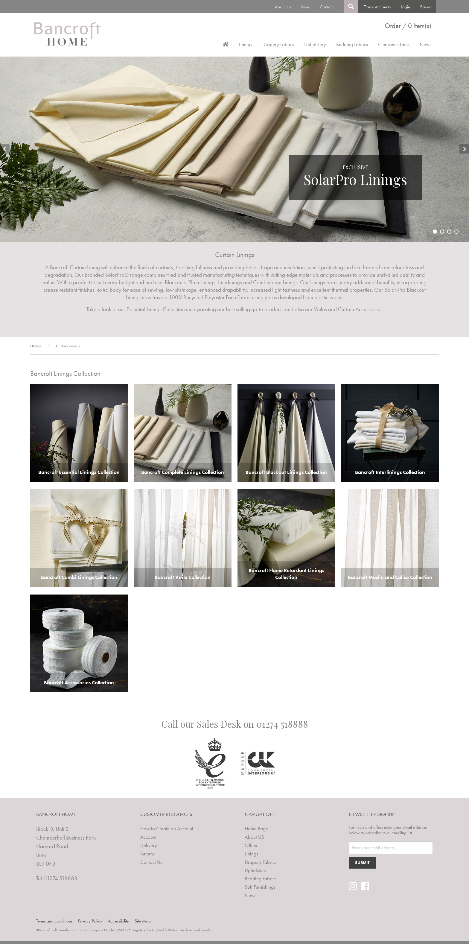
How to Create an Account (166, 828)
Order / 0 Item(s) (408, 25)
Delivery (148, 845)
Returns (147, 853)
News (425, 44)
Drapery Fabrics (278, 44)
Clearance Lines (393, 44)
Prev (5, 149)
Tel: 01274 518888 (56, 878)
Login (405, 7)
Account (148, 837)
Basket (425, 7)
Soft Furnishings (260, 887)
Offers (251, 845)
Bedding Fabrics (352, 44)
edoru (209, 930)
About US (254, 837)
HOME (36, 345)
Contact (327, 7)
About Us (283, 7)
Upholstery (315, 44)
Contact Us (151, 862)
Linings (245, 44)
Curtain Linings (68, 345)
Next (464, 149)
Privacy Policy (90, 921)
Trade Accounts (377, 7)
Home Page (256, 828)
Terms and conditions (54, 921)
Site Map (143, 921)
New (305, 7)
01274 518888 (282, 723)
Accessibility (118, 921)
